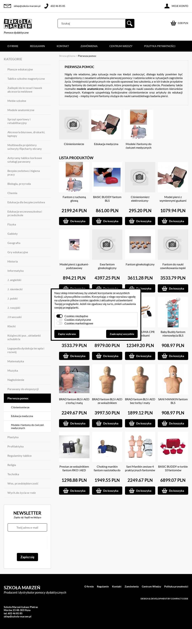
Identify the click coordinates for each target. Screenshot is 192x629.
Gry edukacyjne (17, 252)
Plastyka (12, 437)
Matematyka (15, 361)
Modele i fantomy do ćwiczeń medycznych (27, 426)
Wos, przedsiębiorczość (22, 483)
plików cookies (81, 296)
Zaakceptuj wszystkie (122, 333)
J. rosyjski (13, 307)
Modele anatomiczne (20, 110)
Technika (13, 474)
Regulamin (37, 46)
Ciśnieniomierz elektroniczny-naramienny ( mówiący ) (140, 200)
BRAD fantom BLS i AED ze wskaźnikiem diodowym (107, 402)
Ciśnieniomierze (20, 407)
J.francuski (14, 317)
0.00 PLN (183, 23)
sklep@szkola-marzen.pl (27, 5)
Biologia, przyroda (19, 183)
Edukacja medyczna (22, 416)
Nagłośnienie (15, 379)
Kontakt (63, 46)
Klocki (11, 326)
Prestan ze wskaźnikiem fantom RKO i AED (74, 468)
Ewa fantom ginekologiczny (107, 266)
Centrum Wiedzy (120, 46)
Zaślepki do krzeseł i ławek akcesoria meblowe (24, 89)
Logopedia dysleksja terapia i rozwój (25, 350)
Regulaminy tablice (19, 455)
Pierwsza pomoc (18, 398)
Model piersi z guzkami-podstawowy (74, 266)
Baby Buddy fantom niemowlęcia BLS (173, 333)
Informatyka (15, 270)
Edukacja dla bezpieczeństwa (26, 202)
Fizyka (11, 224)
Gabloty (12, 233)
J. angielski (14, 280)
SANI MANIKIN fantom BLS (173, 400)
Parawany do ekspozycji (23, 389)
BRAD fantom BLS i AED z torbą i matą (74, 400)
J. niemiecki (14, 289)
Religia (11, 465)
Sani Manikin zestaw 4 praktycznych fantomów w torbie (140, 470)
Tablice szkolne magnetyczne (26, 78)
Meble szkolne (16, 100)
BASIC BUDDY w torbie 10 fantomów (173, 468)
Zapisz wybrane (67, 333)
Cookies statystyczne (77, 319)
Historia (12, 261)
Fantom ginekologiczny (140, 264)
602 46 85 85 (58, 5)
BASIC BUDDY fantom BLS (107, 198)
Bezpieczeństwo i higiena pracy (23, 172)
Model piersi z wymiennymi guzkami (173, 198)
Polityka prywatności (159, 46)
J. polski (12, 298)
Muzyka (12, 370)
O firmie (12, 46)
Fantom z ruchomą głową (74, 198)
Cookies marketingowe (78, 323)
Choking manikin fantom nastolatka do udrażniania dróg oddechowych (107, 472)
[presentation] (27, 542)
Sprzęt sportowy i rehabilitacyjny (18, 121)
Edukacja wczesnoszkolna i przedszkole (24, 213)
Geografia (13, 243)
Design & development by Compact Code (164, 598)
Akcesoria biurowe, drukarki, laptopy (26, 133)
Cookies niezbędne (76, 316)
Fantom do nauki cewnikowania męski (173, 266)
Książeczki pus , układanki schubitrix (24, 337)
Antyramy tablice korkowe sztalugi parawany (24, 159)
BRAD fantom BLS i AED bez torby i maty (140, 400)
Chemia (12, 193)
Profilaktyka (15, 446)
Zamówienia (89, 46)
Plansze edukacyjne (20, 69)
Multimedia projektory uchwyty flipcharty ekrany (24, 146)
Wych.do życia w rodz (21, 492)
